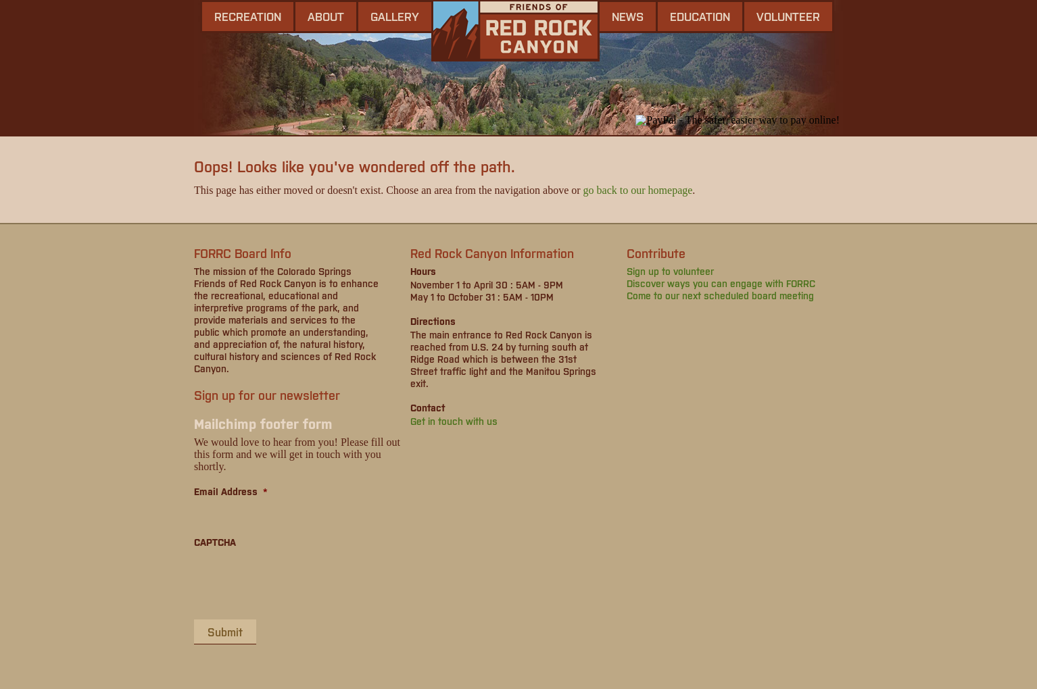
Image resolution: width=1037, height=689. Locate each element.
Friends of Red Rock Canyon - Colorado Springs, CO (515, 30)
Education (700, 16)
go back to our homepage (638, 190)
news (628, 16)
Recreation (247, 16)
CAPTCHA (215, 542)
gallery (394, 16)
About (326, 16)
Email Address (231, 491)
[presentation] (297, 583)
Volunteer (788, 16)
